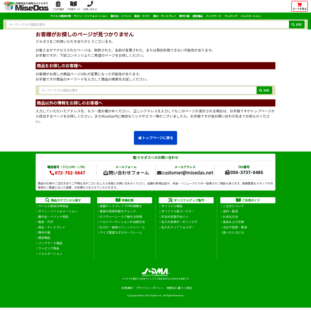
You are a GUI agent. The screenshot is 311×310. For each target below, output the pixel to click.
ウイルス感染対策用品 (53, 206)
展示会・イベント (121, 16)
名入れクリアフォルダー (178, 228)
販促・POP (45, 223)
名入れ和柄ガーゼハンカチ (179, 223)
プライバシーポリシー (150, 290)
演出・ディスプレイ (164, 16)
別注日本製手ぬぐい (175, 217)
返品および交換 (233, 223)
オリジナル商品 (171, 206)
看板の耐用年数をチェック (118, 212)
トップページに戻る (155, 137)
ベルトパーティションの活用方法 (122, 223)
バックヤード (213, 16)
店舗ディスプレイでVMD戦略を (121, 206)
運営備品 (197, 16)
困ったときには (233, 233)
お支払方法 (230, 217)
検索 (297, 24)
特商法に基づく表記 (179, 290)
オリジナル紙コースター (177, 212)
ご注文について (233, 206)
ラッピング (230, 16)
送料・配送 (230, 212)
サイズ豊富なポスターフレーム (121, 233)
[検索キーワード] (147, 24)
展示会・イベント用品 (53, 217)
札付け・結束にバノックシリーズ (122, 228)
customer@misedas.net (184, 172)
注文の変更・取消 (235, 228)
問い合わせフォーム (126, 172)
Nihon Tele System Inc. (150, 297)
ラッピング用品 (48, 250)
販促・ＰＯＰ (142, 16)
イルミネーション (250, 16)
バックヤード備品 (50, 244)
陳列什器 (184, 16)
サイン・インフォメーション (91, 16)
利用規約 (127, 290)
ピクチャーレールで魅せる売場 (121, 217)
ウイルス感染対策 (60, 16)
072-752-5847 (67, 173)
